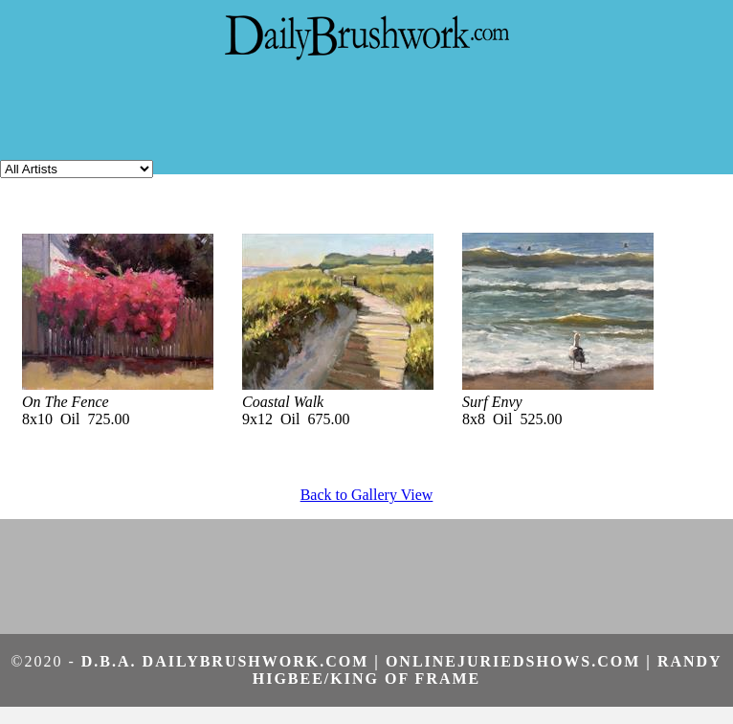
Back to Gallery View (366, 494)
